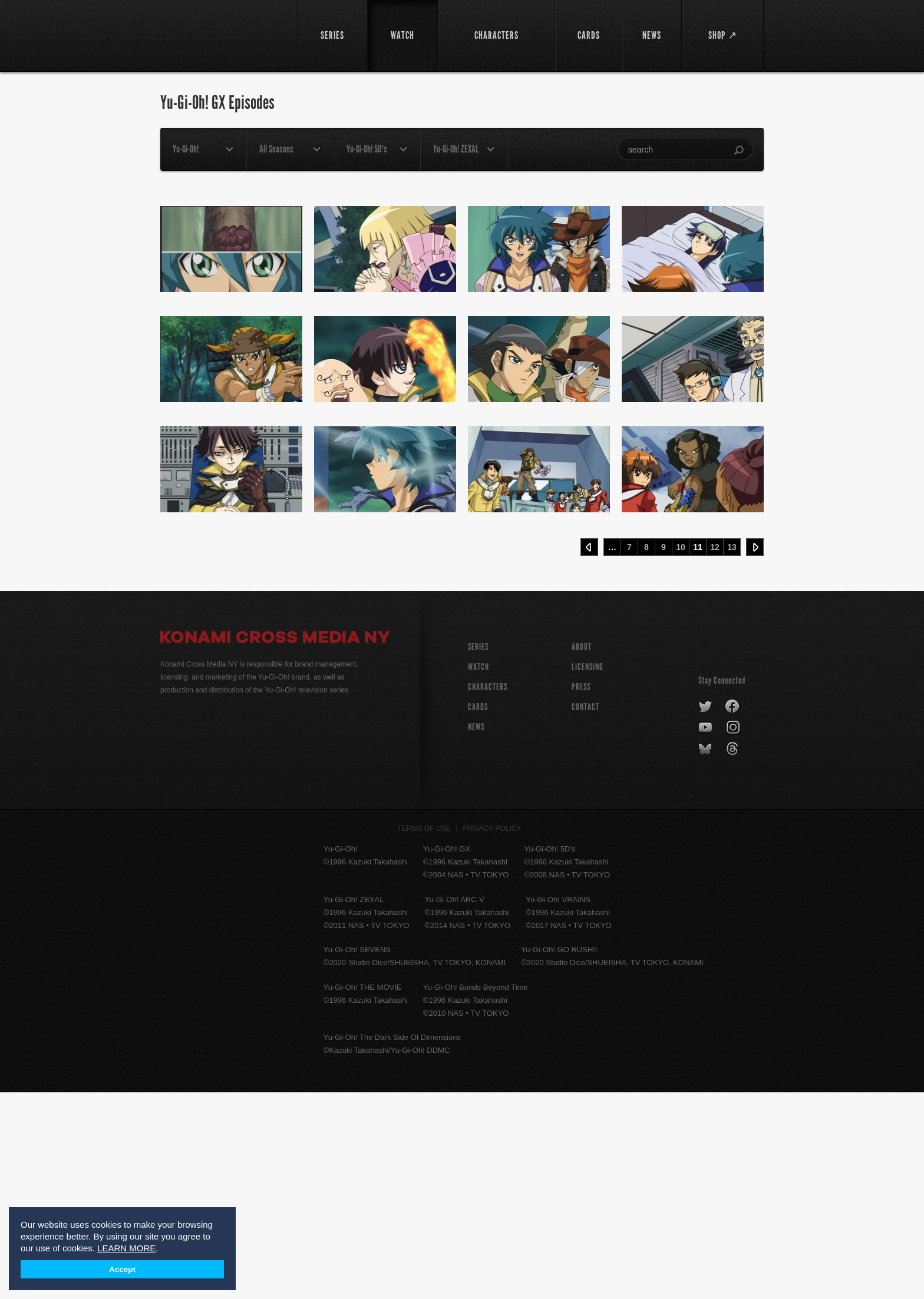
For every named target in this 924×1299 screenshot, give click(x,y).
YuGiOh (221, 34)
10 (680, 753)
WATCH (478, 873)
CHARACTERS (487, 893)
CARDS (478, 913)
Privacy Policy (492, 1035)
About (582, 853)
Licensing (587, 873)
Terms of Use (424, 1035)
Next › (755, 754)
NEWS (476, 933)
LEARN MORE (126, 1248)
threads (734, 956)
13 (732, 753)
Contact (585, 913)
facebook (732, 913)
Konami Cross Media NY (275, 845)
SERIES (478, 853)
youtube (706, 934)
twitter (705, 913)
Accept (122, 1269)
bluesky (706, 956)
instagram (734, 934)
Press (581, 893)
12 (715, 753)
